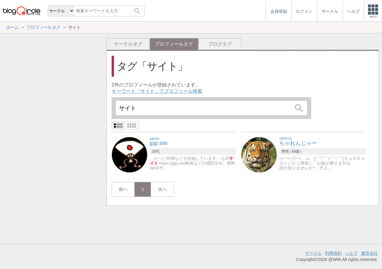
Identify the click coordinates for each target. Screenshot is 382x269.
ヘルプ (351, 253)
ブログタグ (220, 44)
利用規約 (333, 253)
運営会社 (369, 253)
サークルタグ (128, 44)
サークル (313, 253)
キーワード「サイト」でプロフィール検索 (157, 91)
